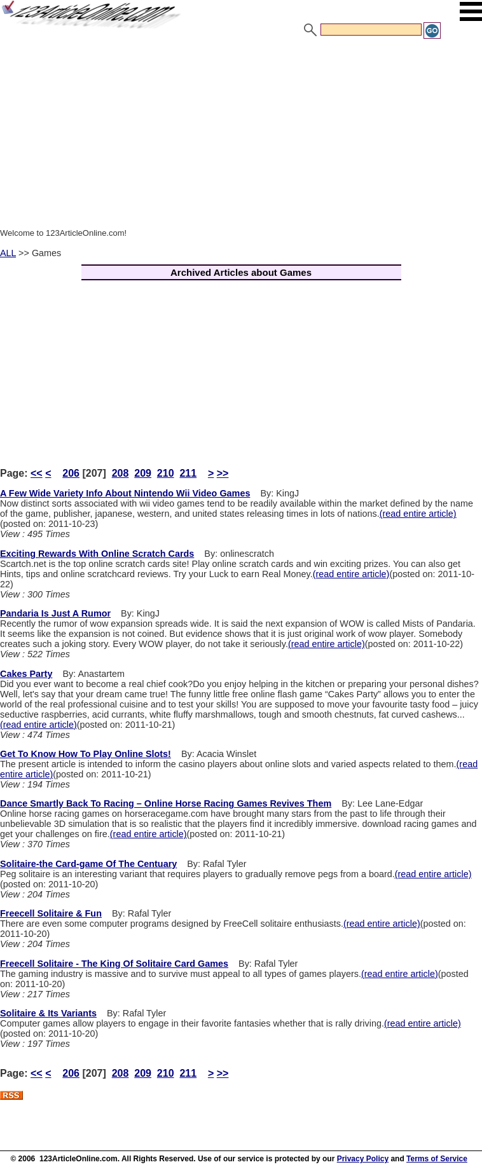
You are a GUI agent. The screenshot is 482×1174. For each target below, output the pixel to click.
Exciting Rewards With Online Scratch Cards (97, 554)
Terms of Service (436, 1158)
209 (142, 473)
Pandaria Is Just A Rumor (55, 613)
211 (187, 473)
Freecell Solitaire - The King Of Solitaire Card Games (114, 964)
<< (37, 473)
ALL (8, 253)
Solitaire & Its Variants (48, 1013)
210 (165, 473)
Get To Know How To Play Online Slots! (85, 754)
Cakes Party (26, 674)
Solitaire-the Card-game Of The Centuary (88, 864)
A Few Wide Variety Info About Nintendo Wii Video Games (125, 493)
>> (223, 473)
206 (70, 473)
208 (120, 473)
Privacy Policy (363, 1158)
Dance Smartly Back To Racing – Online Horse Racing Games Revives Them (165, 803)
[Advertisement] (241, 135)
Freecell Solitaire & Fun (51, 913)
